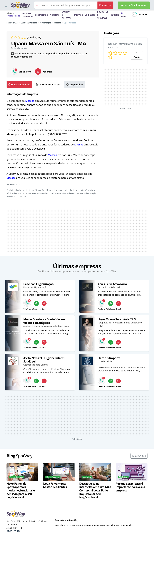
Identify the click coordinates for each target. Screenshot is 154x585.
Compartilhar (74, 84)
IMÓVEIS (78, 14)
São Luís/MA (12, 22)
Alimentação (45, 22)
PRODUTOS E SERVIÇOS (102, 15)
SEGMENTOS (41, 14)
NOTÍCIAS (55, 14)
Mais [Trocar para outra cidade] (123, 15)
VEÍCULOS (90, 14)
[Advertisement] (77, 230)
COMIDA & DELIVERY (66, 15)
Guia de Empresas (29, 22)
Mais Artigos (139, 455)
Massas (57, 22)
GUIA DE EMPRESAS (27, 15)
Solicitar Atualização (48, 84)
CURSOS (115, 14)
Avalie (137, 55)
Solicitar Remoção (19, 84)
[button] (7, 5)
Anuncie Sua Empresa (133, 5)
